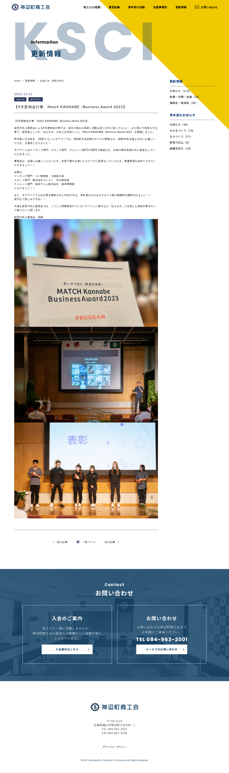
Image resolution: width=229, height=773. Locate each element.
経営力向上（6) (179, 142)
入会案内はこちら (67, 649)
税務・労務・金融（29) (184, 97)
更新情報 (181, 7)
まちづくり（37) (180, 136)
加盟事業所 (160, 7)
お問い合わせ (206, 7)
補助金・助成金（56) (183, 103)
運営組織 (114, 7)
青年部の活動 (136, 7)
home (17, 80)
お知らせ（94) (179, 124)
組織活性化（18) (180, 148)
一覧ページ (86, 541)
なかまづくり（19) (182, 130)
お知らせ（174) (180, 91)
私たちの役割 (92, 7)
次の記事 (110, 541)
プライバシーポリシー (114, 746)
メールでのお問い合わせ (162, 649)
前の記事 (62, 541)
